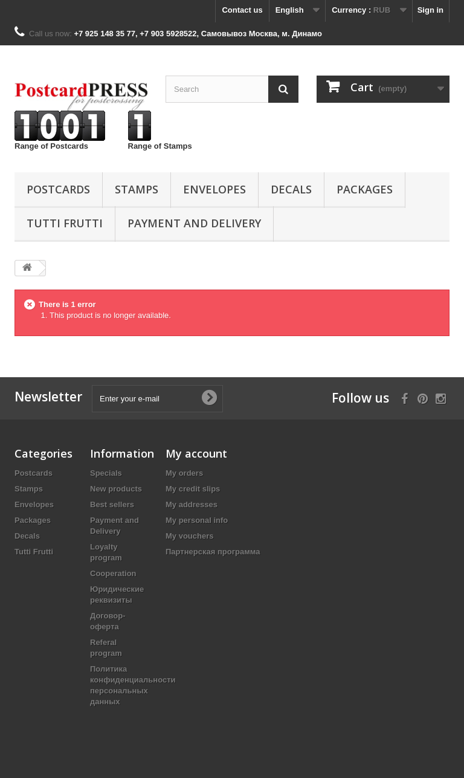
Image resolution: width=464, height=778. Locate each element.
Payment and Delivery (194, 223)
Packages (365, 189)
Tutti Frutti (65, 223)
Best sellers (112, 504)
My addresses (192, 504)
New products (116, 488)
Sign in (430, 10)
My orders (184, 473)
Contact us (242, 10)
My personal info (197, 520)
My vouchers (189, 535)
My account (196, 453)
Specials (106, 473)
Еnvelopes (214, 189)
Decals (291, 189)
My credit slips (193, 488)
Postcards (58, 189)
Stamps (136, 189)
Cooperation (113, 573)
